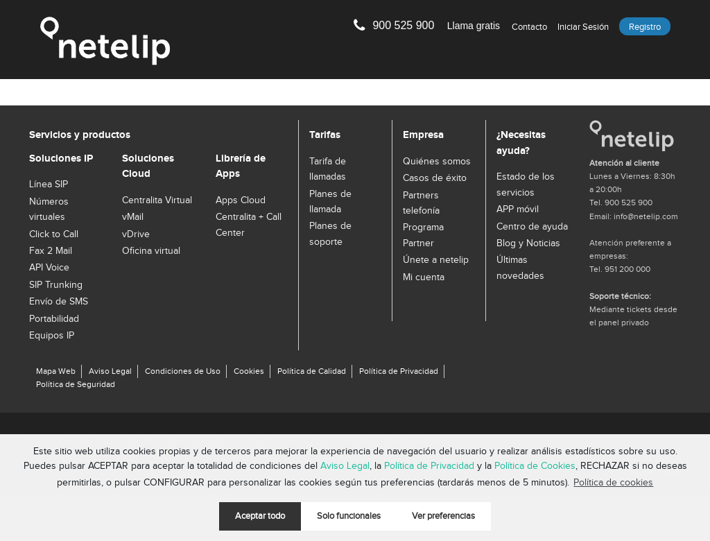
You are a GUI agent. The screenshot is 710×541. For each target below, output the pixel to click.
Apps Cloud (241, 200)
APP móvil (517, 209)
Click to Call (53, 234)
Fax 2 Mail (50, 251)
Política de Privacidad (429, 466)
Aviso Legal (345, 466)
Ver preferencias (443, 516)
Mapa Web (56, 371)
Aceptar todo (260, 516)
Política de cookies (613, 482)
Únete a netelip (436, 260)
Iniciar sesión (583, 27)
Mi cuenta (423, 277)
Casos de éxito (435, 178)
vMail (133, 217)
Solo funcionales (349, 516)
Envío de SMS (58, 301)
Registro (645, 27)
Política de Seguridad (75, 384)
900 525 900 (436, 25)
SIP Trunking (56, 285)
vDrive (136, 234)
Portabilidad (54, 319)
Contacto (529, 27)
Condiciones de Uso (182, 371)
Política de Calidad (311, 371)
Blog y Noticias (528, 243)
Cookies (249, 371)
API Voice (49, 267)
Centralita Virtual (157, 200)
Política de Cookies (534, 466)
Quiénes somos (437, 161)
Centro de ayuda (532, 226)
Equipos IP (51, 335)
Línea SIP (48, 184)
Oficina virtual (151, 251)
